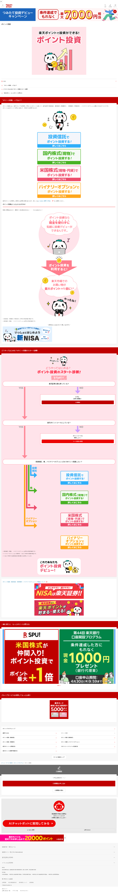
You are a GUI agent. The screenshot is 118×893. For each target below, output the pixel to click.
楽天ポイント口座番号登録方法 (10, 750)
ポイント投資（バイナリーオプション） (70, 742)
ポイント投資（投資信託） (9, 737)
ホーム (3, 763)
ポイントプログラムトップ (9, 728)
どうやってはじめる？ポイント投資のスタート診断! (15, 89)
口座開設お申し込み (59, 783)
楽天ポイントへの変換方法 (9, 746)
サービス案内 (9, 763)
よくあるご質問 (30, 830)
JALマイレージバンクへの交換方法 (69, 746)
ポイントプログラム (18, 763)
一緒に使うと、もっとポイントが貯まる (12, 93)
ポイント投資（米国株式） (9, 742)
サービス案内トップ (59, 757)
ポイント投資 (64, 733)
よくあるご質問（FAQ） (44, 201)
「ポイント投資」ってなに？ (10, 85)
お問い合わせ (87, 830)
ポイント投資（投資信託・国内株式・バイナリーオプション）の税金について (24, 581)
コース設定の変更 (78, 441)
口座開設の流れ (59, 790)
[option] (31, 656)
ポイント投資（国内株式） (67, 737)
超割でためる (6, 733)
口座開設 (77, 402)
